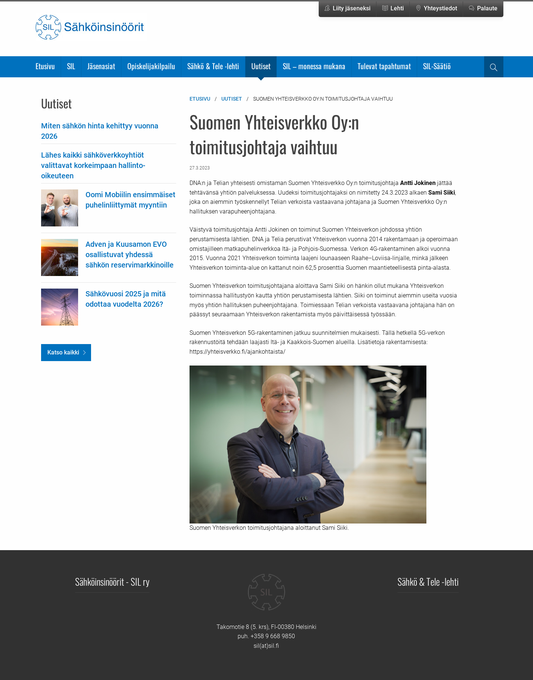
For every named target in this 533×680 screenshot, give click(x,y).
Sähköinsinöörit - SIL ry (112, 581)
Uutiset (261, 65)
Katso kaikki (63, 352)
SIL (71, 65)
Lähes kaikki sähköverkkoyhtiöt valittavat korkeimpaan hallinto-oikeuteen (93, 165)
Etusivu (45, 65)
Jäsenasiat (101, 65)
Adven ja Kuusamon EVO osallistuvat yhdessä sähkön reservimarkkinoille (130, 254)
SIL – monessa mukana (314, 65)
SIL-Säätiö (437, 65)
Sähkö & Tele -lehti (213, 65)
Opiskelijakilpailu (151, 65)
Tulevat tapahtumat (384, 65)
